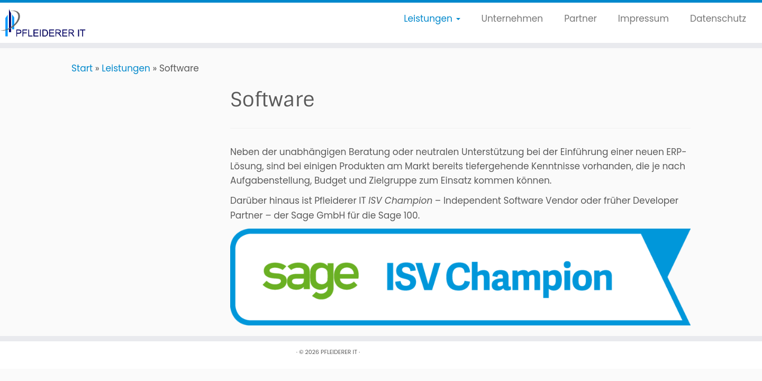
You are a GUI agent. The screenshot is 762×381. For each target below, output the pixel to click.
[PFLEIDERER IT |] (88, 23)
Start (82, 68)
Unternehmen (512, 18)
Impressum (643, 18)
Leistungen (432, 18)
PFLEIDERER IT (339, 352)
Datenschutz (718, 18)
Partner (580, 18)
